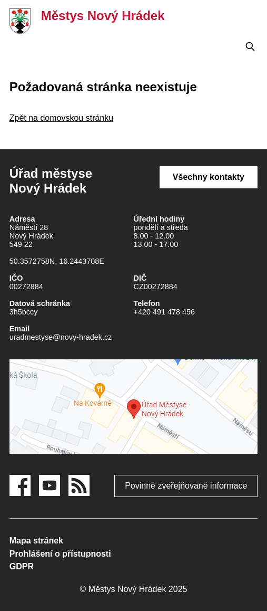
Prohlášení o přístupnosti (60, 553)
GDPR (21, 566)
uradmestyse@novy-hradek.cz (60, 337)
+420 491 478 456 (164, 312)
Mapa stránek (36, 540)
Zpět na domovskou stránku (61, 117)
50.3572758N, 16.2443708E (56, 261)
